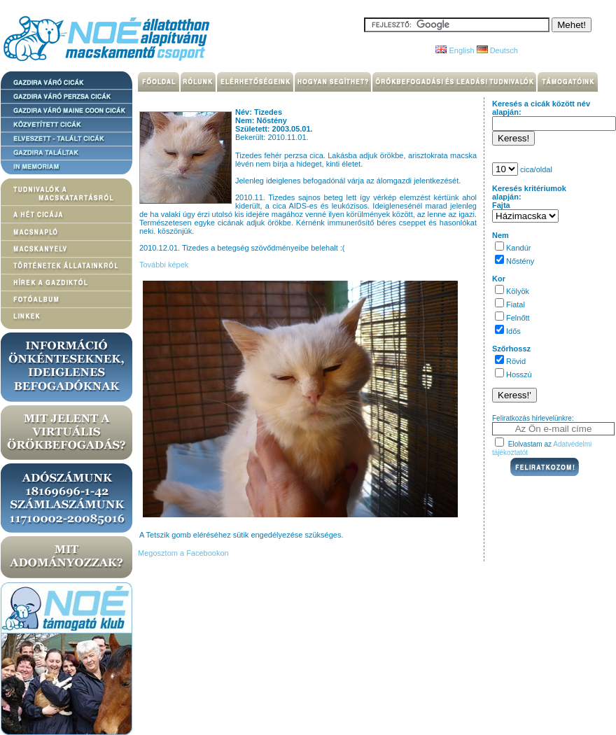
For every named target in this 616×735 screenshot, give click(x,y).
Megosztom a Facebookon (182, 553)
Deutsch (497, 50)
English (454, 50)
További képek (163, 264)
